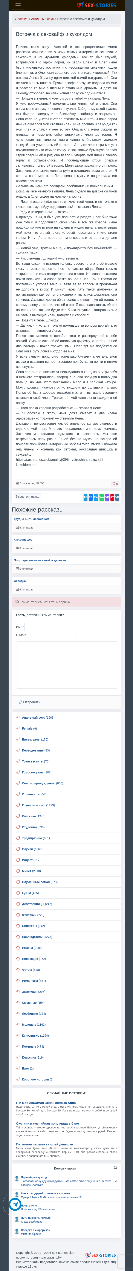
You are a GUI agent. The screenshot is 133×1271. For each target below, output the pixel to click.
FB (90, 497)
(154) (33, 1002)
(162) (34, 959)
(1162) (34, 1024)
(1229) (38, 805)
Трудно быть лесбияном (31, 519)
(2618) (31, 871)
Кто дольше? (23, 539)
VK (117, 497)
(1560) (32, 849)
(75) (35, 761)
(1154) (35, 1035)
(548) (31, 969)
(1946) (34, 816)
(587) (34, 980)
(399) (33, 827)
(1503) (38, 717)
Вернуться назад (27, 496)
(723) (33, 915)
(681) (36, 838)
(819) (33, 1057)
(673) (40, 882)
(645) (34, 794)
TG (85, 497)
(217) (31, 860)
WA (101, 497)
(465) (30, 893)
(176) (35, 739)
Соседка (20, 580)
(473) (33, 1046)
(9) (29, 728)
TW (96, 497)
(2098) (32, 948)
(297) (33, 991)
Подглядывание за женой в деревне (40, 560)
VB (107, 497)
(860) (42, 783)
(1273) (37, 937)
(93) (36, 750)
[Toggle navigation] (18, 5)
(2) (28, 1068)
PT (112, 497)
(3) (38, 1079)
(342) (33, 926)
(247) (37, 904)
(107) (37, 772)
